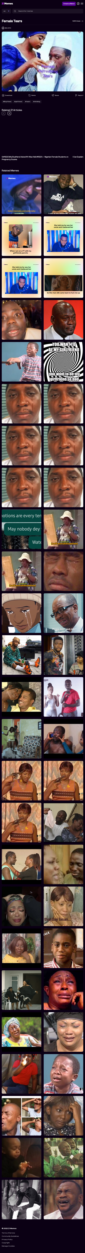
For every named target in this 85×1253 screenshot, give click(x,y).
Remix (32, 95)
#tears (27, 101)
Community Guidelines (10, 1236)
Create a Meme (69, 4)
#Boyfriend (7, 101)
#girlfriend (18, 101)
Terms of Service (8, 1233)
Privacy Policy (7, 1239)
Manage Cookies (8, 1246)
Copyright (5, 1243)
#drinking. (36, 101)
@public (8, 28)
